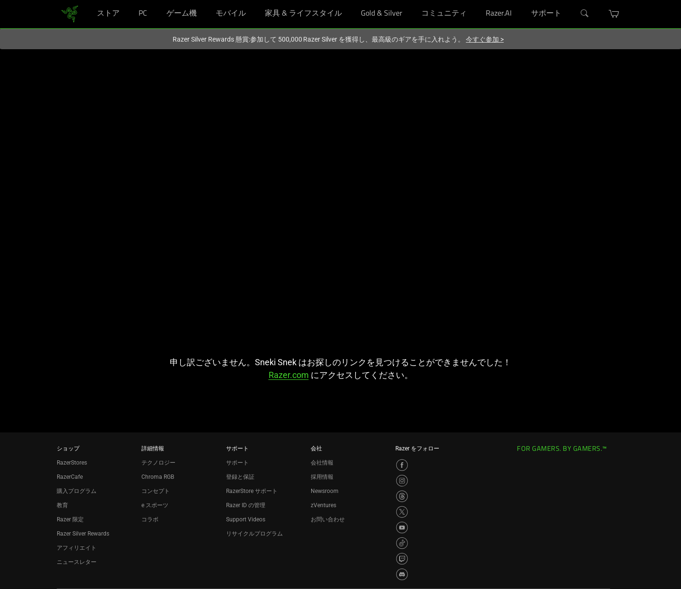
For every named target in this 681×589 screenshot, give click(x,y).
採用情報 (322, 477)
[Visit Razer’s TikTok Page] (402, 543)
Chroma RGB (157, 477)
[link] (69, 13)
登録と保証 (240, 477)
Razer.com (289, 375)
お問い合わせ (328, 519)
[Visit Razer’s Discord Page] (402, 574)
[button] (614, 14)
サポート (237, 462)
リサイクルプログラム (254, 533)
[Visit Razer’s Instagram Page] (402, 480)
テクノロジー (158, 462)
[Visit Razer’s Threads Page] (402, 496)
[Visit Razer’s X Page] (402, 512)
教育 (62, 505)
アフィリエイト (76, 548)
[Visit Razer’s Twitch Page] (402, 558)
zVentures (323, 505)
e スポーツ (154, 505)
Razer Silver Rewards (83, 533)
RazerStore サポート (252, 491)
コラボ (149, 519)
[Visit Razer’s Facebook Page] (402, 465)
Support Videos (245, 519)
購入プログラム (76, 491)
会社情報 (322, 462)
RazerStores (72, 462)
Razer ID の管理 (245, 505)
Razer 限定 (70, 519)
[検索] (585, 13)
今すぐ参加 (485, 39)
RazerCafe (70, 477)
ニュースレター (76, 562)
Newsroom (325, 491)
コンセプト (155, 491)
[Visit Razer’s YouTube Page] (402, 527)
